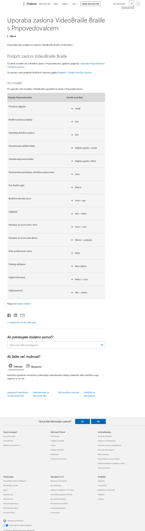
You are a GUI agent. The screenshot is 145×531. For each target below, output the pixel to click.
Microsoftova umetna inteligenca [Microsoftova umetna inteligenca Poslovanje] (14, 481)
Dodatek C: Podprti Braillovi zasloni (74, 72)
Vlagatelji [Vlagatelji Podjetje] (101, 494)
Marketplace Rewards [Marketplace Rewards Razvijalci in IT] (58, 508)
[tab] (16, 366)
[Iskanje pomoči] (131, 3)
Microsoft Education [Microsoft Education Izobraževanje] (105, 436)
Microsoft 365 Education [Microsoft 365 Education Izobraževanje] (106, 450)
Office (56, 4)
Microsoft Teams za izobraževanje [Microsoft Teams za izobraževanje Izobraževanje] (109, 445)
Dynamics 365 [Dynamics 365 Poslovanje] (8, 494)
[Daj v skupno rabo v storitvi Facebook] (9, 315)
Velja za (12, 36)
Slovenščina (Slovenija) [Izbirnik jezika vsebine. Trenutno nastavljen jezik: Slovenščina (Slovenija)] (15, 521)
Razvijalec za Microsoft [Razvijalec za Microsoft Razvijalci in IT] (58, 481)
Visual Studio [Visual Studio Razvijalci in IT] (55, 512)
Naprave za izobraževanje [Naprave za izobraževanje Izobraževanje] (107, 441)
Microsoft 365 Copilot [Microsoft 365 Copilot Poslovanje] (10, 508)
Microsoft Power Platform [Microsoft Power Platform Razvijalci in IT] (59, 503)
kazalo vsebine (23, 303)
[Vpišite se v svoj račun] (138, 3)
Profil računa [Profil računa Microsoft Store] (55, 436)
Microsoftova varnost (68, 392)
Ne (98, 421)
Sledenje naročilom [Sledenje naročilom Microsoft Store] (57, 450)
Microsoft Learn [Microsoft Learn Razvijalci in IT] (56, 485)
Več (73, 4)
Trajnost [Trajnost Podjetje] (101, 499)
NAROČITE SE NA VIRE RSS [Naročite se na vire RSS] (23, 322)
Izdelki (64, 4)
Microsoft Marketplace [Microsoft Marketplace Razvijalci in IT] (58, 499)
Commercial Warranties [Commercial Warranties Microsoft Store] (59, 459)
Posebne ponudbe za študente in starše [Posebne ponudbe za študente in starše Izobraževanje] (111, 463)
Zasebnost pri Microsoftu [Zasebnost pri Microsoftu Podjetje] (106, 490)
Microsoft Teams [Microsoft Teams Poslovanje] (9, 512)
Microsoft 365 (44, 4)
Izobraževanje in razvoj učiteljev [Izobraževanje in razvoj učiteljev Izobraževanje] (109, 459)
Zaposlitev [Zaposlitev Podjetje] (101, 481)
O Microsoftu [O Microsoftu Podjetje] (102, 485)
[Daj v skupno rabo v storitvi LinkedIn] (14, 315)
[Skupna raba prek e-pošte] (21, 315)
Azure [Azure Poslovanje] (5, 490)
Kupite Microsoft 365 (90, 4)
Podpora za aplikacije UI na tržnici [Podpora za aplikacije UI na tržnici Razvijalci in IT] (62, 490)
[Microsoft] (13, 4)
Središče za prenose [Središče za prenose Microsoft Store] (57, 441)
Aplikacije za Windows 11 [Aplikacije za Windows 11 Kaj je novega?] (12, 445)
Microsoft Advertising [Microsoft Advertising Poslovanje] (10, 503)
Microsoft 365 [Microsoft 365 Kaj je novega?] (8, 441)
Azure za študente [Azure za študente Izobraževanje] (104, 468)
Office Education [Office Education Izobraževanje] (103, 454)
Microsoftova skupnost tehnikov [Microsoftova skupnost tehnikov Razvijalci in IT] (61, 494)
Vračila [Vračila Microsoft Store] (53, 445)
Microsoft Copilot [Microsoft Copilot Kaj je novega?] (9, 436)
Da (82, 421)
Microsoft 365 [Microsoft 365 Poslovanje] (8, 499)
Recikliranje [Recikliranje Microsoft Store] (55, 454)
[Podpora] (31, 4)
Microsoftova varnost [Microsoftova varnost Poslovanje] (10, 485)
